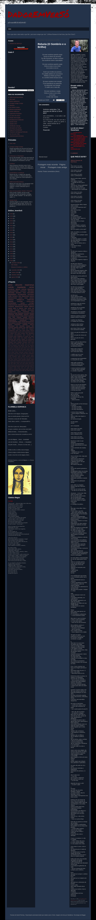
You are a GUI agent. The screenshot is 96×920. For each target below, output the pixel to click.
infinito (26, 306)
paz (33, 363)
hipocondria (24, 340)
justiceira (16, 327)
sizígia (23, 369)
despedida (20, 313)
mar (24, 327)
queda (23, 303)
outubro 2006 (15, 272)
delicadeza (31, 333)
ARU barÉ (12, 99)
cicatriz (12, 352)
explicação (31, 316)
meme (15, 342)
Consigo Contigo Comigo (16, 103)
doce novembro (27, 335)
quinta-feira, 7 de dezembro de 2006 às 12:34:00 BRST (52, 111)
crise (20, 330)
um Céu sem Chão (15, 134)
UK (33, 337)
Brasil (27, 321)
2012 (11, 246)
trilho (23, 370)
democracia (31, 339)
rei (33, 366)
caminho (19, 339)
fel (33, 335)
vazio (9, 316)
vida (19, 296)
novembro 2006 (15, 270)
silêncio (32, 324)
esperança (29, 285)
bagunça (32, 347)
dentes (27, 353)
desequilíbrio (12, 294)
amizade (20, 301)
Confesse (12, 163)
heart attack (28, 357)
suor (33, 369)
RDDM (23, 329)
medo (27, 362)
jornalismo (28, 360)
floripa (15, 336)
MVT (29, 345)
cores (33, 352)
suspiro (20, 321)
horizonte (10, 327)
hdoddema (70, 915)
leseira (21, 327)
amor (10, 285)
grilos (20, 340)
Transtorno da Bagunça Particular (19, 132)
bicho (15, 349)
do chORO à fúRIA (15, 107)
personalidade (19, 314)
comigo (22, 316)
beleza (32, 296)
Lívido (18, 345)
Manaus (18, 329)
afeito (26, 346)
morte (29, 342)
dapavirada (25, 296)
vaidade (25, 317)
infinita (32, 359)
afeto (29, 346)
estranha (28, 356)
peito (12, 364)
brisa (22, 349)
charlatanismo (11, 330)
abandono (30, 289)
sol (9, 333)
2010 (11, 251)
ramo (26, 366)
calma (9, 350)
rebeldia (10, 301)
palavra (31, 306)
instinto (14, 360)
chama (17, 316)
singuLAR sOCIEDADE (16, 130)
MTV (26, 345)
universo (11, 299)
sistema (20, 369)
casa (27, 333)
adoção (13, 316)
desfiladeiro (31, 353)
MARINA (22, 345)
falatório (23, 310)
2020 (11, 228)
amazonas (10, 339)
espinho (23, 356)
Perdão (30, 337)
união (10, 296)
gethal (18, 357)
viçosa (18, 333)
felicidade (10, 357)
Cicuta (29, 343)
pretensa (26, 314)
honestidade (21, 319)
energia (28, 355)
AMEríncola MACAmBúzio (17, 182)
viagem (25, 337)
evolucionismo (12, 305)
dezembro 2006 (15, 262)
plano (28, 364)
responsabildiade (12, 321)
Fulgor (32, 343)
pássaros (19, 366)
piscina (25, 364)
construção (21, 352)
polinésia (32, 364)
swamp (9, 370)
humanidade (12, 303)
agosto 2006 (14, 277)
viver (24, 292)
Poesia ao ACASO (21, 47)
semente (32, 367)
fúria (17, 340)
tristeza (12, 333)
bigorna (18, 349)
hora (33, 357)
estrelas (32, 356)
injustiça (31, 313)
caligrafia (32, 349)
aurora (28, 347)
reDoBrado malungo (15, 126)
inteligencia (20, 336)
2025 (11, 216)
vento (32, 311)
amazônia (31, 317)
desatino (18, 292)
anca (14, 347)
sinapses (19, 317)
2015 (11, 239)
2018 (11, 232)
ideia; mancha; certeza (16, 359)
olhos (32, 342)
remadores (10, 367)
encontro (23, 291)
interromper (31, 323)
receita (30, 366)
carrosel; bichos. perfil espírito (24, 350)
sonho (30, 369)
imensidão (26, 313)
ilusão (26, 319)
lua (33, 340)
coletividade (11, 326)
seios (22, 367)
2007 (11, 258)
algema (32, 346)
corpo (9, 353)
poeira (19, 311)
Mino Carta (10, 346)
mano (21, 362)
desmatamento (18, 335)
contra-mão (30, 301)
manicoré (18, 362)
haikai (24, 357)
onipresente (28, 332)
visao (26, 298)
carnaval (15, 350)
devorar (16, 355)
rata (28, 366)
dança (23, 330)
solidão (26, 369)
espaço (19, 356)
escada (9, 356)
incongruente (22, 294)
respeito (32, 314)
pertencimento (21, 364)
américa (13, 323)
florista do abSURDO (15, 109)
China (26, 343)
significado (15, 369)
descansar (10, 335)
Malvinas (32, 345)
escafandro (14, 356)
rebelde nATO (13, 123)
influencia (31, 305)
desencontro (19, 306)
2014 (11, 242)
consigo (15, 313)
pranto (9, 366)
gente (15, 357)
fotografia (13, 340)
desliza (27, 330)
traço (21, 370)
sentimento (10, 369)
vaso (23, 343)
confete (16, 352)
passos (30, 363)
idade (9, 359)
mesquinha (11, 314)
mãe (9, 363)
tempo (23, 321)
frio (13, 357)
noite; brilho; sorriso (15, 363)
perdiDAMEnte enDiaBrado (17, 172)
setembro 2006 (15, 274)
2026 (11, 213)
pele (17, 364)
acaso (21, 298)
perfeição (25, 324)
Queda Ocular (13, 121)
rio (14, 343)
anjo (15, 339)
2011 (11, 249)
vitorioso (32, 370)
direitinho (12, 105)
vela (26, 370)
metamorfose (31, 362)
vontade (10, 372)
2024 (11, 218)
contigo (31, 303)
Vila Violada (14, 264)
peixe (14, 364)
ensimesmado (12, 311)
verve (31, 287)
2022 (11, 223)
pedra (9, 364)
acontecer (11, 289)
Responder (46, 130)
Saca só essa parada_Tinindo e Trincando (21, 191)
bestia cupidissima (14, 101)
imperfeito (28, 359)
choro (17, 330)
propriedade (13, 366)
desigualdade (11, 355)
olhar (13, 317)
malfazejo (10, 342)
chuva (9, 352)
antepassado (17, 347)
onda (27, 327)
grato (21, 357)
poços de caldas (29, 336)
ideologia (24, 359)
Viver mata (12, 143)
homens (15, 296)
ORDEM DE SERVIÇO (16, 43)
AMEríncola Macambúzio (16, 97)
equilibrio (10, 319)
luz (24, 336)
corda (30, 352)
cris (27, 339)
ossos (23, 363)
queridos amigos (12, 337)
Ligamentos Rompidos (16, 113)
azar (27, 329)
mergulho (19, 342)
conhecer (11, 306)
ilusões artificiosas (14, 111)
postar (32, 332)
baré (13, 349)
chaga (32, 350)
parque (26, 363)
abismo (18, 289)
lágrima (10, 324)
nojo (21, 363)
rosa (9, 329)
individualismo (22, 305)
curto (12, 353)
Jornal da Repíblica (12, 345)
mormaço (25, 342)
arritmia (24, 289)
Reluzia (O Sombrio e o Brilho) (19, 267)
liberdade (31, 291)
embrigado (24, 355)
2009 (11, 253)
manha (32, 320)
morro (23, 332)
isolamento (23, 360)
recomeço (31, 294)
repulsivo (31, 327)
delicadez (22, 326)
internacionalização (12, 332)
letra (15, 362)
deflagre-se (20, 299)
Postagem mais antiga (57, 167)
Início (9, 29)
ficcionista (10, 336)
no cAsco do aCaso (15, 115)
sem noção (26, 367)
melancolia (30, 299)
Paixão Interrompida (15, 117)
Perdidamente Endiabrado (17, 119)
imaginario (31, 319)
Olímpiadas (16, 346)
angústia (10, 313)
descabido (30, 292)
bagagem (31, 329)
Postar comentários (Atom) (51, 171)
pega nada (11, 343)
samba (15, 367)
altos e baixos (18, 308)
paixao (32, 298)
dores (20, 355)
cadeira (28, 349)
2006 (11, 260)
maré (24, 362)
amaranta (10, 347)
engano (32, 355)
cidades (23, 339)
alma (9, 323)
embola (28, 326)
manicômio (17, 324)
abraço (23, 346)
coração (16, 310)
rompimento (26, 311)
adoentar (31, 321)
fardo (9, 317)
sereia (17, 343)
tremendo (31, 310)
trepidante (21, 287)
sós (20, 343)
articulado (11, 292)
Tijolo (20, 346)
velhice (28, 370)
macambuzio (23, 320)
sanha (10, 308)
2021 (11, 225)
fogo (9, 340)
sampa (18, 367)
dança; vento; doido (21, 353)
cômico (26, 316)
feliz (33, 326)
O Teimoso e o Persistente (17, 156)
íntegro (13, 329)
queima (22, 366)
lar (31, 360)
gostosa (15, 319)
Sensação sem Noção (15, 128)
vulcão (11, 287)
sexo (22, 337)
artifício (25, 347)
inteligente (18, 360)
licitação (30, 340)
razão (18, 337)
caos (12, 350)
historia (32, 330)
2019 (11, 230)
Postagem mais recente (48, 165)
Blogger (84, 915)
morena (19, 332)
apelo (22, 347)
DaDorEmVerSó (38, 14)
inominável (10, 360)
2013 (11, 244)
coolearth (26, 352)
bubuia (24, 349)
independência (12, 320)
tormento (17, 370)
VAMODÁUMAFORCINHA (17, 136)
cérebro (15, 353)
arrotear (23, 333)
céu (17, 326)
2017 (11, 235)
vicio (15, 333)
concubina (18, 323)
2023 (11, 220)
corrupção (24, 323)
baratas (9, 349)
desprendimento (13, 291)
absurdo (18, 285)
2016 (11, 237)
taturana (13, 370)
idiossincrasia (12, 298)
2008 (11, 256)
